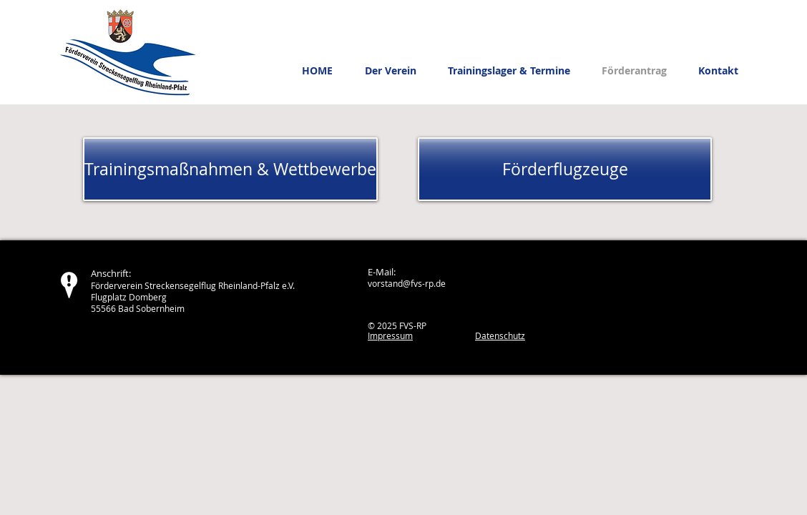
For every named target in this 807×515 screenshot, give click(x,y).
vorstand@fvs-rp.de (407, 283)
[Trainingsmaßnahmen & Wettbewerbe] (230, 169)
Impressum (390, 335)
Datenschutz (500, 335)
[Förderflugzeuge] (565, 169)
